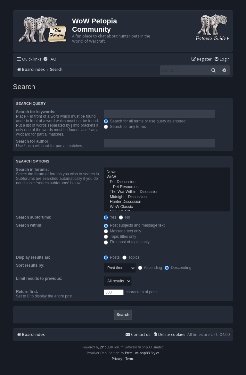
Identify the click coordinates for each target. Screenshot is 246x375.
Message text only (122, 231)
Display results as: (33, 257)
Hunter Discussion (167, 201)
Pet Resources (167, 187)
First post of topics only (127, 242)
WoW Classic (167, 207)
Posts (112, 257)
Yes (110, 217)
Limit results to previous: (39, 278)
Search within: (29, 225)
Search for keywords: (35, 112)
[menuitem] (49, 59)
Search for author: (33, 141)
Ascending (150, 267)
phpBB (105, 347)
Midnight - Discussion (167, 197)
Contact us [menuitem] (137, 334)
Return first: (27, 291)
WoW (167, 177)
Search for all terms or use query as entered (144, 121)
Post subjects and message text (134, 225)
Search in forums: (32, 169)
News (167, 172)
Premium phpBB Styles (142, 353)
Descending (178, 267)
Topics (130, 257)
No (124, 217)
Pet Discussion (167, 182)
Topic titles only (120, 236)
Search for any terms (125, 126)
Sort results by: (30, 265)
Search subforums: (33, 217)
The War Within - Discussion (167, 192)
